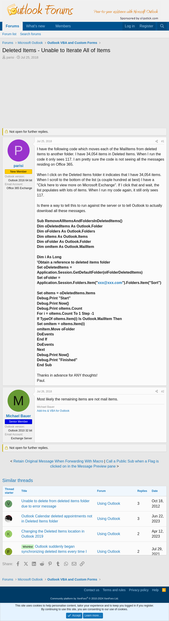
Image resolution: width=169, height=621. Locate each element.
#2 (162, 391)
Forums (12, 26)
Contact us (91, 590)
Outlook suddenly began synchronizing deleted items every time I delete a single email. (54, 551)
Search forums (30, 34)
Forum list (9, 34)
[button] (48, 26)
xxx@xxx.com (110, 283)
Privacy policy (139, 590)
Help (155, 590)
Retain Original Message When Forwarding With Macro (58, 461)
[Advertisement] (84, 94)
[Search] (162, 26)
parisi (10, 57)
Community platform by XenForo (84, 598)
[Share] (157, 141)
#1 (162, 141)
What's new (35, 26)
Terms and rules (114, 590)
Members (63, 26)
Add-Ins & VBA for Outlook (53, 410)
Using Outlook (108, 503)
